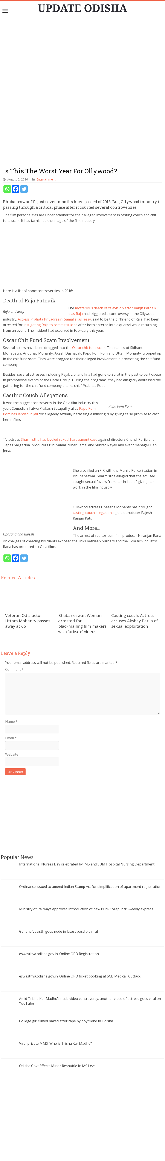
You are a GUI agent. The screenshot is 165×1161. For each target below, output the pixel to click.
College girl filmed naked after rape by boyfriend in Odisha (66, 1004)
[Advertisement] (82, 47)
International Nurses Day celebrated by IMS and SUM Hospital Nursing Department (86, 847)
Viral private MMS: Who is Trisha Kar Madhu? (55, 1026)
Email (11, 721)
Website (11, 737)
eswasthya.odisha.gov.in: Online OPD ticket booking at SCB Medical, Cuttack (80, 959)
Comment (14, 652)
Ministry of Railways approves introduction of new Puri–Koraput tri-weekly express (86, 892)
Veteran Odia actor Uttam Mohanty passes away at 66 (27, 604)
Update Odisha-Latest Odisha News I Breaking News (88, 1155)
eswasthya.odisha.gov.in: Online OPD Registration (59, 937)
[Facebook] (15, 189)
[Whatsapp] (7, 189)
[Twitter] (24, 189)
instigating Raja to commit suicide (50, 324)
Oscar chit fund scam (88, 347)
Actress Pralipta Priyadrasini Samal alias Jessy (54, 319)
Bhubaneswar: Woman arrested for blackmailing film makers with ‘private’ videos (82, 606)
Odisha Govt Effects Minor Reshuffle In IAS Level (57, 1049)
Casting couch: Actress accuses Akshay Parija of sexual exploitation (134, 604)
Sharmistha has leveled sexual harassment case (59, 439)
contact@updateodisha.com (88, 1151)
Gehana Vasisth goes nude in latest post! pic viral (58, 914)
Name (11, 704)
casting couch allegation (102, 501)
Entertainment (46, 179)
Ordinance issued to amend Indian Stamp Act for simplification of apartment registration (90, 869)
